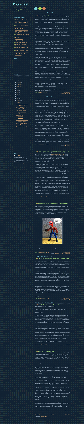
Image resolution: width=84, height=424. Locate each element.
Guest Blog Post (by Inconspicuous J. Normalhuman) (53, 203)
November (19, 84)
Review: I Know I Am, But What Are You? (49, 99)
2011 (17, 137)
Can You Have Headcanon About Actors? (49, 305)
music (69, 299)
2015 (17, 130)
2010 (17, 139)
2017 (17, 78)
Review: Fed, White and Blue (46, 351)
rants (65, 93)
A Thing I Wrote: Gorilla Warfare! (21, 40)
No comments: (67, 92)
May (18, 94)
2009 (17, 141)
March (18, 98)
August (18, 88)
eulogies (65, 299)
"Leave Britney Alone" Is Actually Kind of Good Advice (53, 151)
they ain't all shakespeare (65, 253)
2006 (17, 147)
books (65, 145)
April (18, 96)
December (19, 82)
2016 (17, 80)
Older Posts (67, 414)
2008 (17, 143)
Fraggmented (20, 4)
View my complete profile (19, 163)
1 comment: (67, 196)
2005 (17, 149)
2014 (17, 131)
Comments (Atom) (44, 416)
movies (62, 93)
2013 (17, 133)
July (17, 90)
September (19, 86)
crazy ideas (57, 253)
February (18, 100)
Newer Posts (37, 414)
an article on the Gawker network (57, 154)
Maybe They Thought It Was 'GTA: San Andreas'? (52, 15)
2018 (17, 76)
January (18, 102)
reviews (68, 93)
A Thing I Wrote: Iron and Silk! (21, 42)
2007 (17, 145)
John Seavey (18, 155)
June (18, 92)
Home (52, 414)
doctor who (67, 345)
